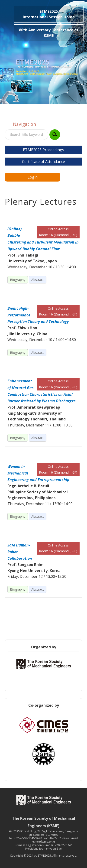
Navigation (24, 124)
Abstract (37, 279)
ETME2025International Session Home (49, 14)
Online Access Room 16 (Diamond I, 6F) (58, 232)
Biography (17, 279)
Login (33, 177)
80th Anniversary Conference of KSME (48, 32)
